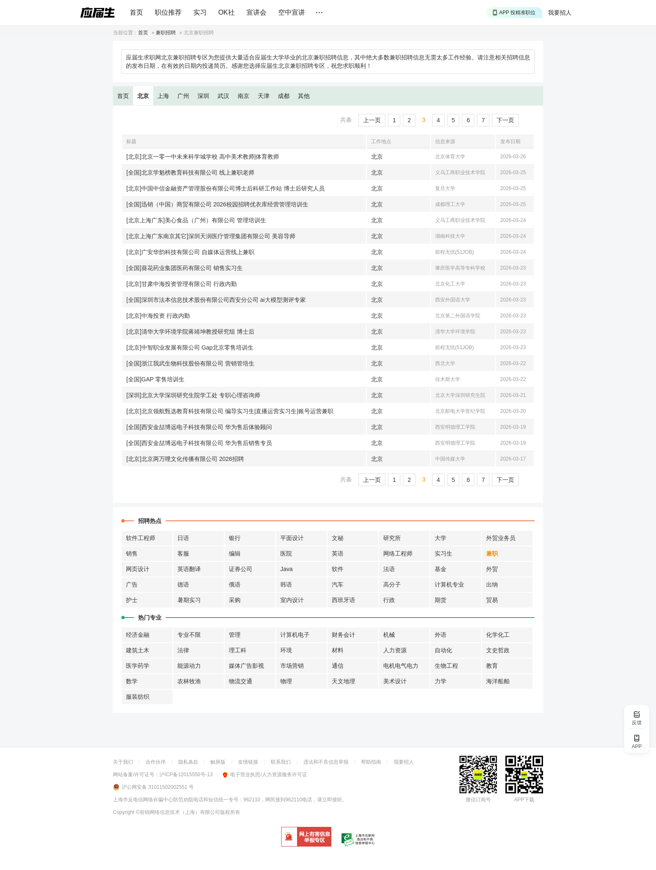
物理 (286, 681)
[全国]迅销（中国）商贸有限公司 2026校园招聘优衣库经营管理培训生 (217, 204)
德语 (183, 584)
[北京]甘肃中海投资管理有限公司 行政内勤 (181, 284)
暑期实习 (189, 600)
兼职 (492, 553)
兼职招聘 (166, 33)
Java (286, 569)
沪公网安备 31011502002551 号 (158, 787)
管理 (235, 634)
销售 (132, 553)
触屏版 (218, 762)
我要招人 (559, 12)
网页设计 (137, 569)
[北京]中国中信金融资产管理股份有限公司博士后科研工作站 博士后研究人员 (225, 188)
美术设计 (395, 681)
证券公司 (240, 569)
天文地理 (343, 681)
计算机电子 (295, 634)
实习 (200, 12)
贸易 (492, 600)
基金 (440, 569)
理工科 (237, 650)
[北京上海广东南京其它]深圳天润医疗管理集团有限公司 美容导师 (210, 236)
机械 (389, 634)
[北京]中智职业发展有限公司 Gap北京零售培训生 (190, 347)
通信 (337, 665)
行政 (389, 600)
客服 (183, 553)
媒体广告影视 (246, 665)
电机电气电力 (400, 665)
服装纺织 (137, 696)
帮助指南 (371, 762)
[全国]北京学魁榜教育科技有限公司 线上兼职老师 (190, 172)
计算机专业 (449, 584)
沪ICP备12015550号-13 (186, 774)
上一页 (372, 120)
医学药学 (137, 665)
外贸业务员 (500, 538)
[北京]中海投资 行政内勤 (158, 315)
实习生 (443, 553)
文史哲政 (498, 650)
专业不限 (189, 634)
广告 (132, 584)
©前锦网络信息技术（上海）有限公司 (178, 812)
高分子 (392, 584)
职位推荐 (168, 12)
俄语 (235, 584)
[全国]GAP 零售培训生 (155, 379)
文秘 (337, 538)
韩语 (286, 584)
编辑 (235, 553)
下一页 (505, 120)
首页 (136, 12)
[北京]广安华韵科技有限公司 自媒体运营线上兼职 (190, 252)
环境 (286, 650)
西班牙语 (343, 600)
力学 (440, 681)
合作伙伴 (156, 762)
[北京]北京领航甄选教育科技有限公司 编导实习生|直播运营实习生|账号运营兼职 (229, 411)
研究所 (392, 538)
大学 (440, 538)
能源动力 (189, 665)
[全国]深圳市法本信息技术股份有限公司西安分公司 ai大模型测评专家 (216, 299)
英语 (337, 553)
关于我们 (123, 762)
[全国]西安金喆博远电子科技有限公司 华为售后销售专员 (199, 443)
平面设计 (292, 538)
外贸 (492, 569)
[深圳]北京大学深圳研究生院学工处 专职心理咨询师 (193, 395)
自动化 (443, 650)
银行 (235, 538)
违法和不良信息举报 (325, 762)
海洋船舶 (498, 681)
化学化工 (498, 634)
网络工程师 (398, 553)
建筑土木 (137, 650)
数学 (132, 681)
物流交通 (240, 681)
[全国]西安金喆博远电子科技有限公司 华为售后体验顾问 (199, 427)
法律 (183, 650)
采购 (235, 600)
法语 (389, 569)
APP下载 (524, 800)
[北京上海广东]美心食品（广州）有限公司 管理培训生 (196, 220)
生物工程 (446, 665)
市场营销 (292, 665)
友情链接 (248, 762)
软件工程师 (140, 538)
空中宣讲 (291, 12)
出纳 (492, 584)
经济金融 (137, 634)
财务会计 (343, 634)
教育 (492, 665)
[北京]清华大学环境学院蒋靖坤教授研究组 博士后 (190, 331)
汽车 (337, 584)
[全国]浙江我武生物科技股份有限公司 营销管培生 (190, 363)
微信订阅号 (478, 800)
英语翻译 (189, 569)
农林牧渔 (189, 681)
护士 (132, 600)
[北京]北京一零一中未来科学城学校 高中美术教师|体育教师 (202, 156)
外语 (440, 634)
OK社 (226, 12)
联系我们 (281, 762)
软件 (337, 569)
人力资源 (395, 650)
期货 (440, 600)
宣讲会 (256, 12)
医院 (286, 553)
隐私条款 (188, 762)
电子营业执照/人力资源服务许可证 (264, 774)
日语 (183, 538)
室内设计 (292, 600)
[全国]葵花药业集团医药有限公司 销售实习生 (184, 268)
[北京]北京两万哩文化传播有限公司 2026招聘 (185, 459)
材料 (337, 650)
